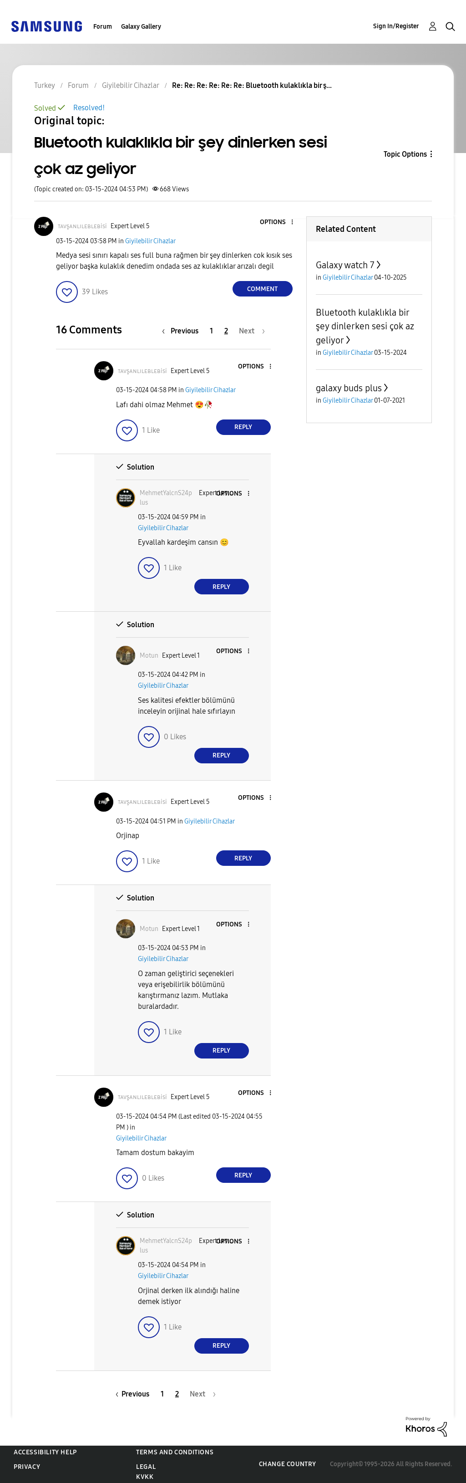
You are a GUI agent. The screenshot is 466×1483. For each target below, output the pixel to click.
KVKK (144, 1477)
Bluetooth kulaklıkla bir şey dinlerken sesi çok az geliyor (365, 326)
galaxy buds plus (349, 388)
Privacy (27, 1467)
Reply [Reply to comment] (243, 427)
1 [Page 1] (211, 331)
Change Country (287, 1464)
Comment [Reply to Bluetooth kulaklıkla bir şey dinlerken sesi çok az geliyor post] (262, 289)
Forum (102, 27)
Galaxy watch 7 (345, 265)
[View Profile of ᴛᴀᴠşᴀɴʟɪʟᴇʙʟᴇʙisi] (82, 226)
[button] (277, 222)
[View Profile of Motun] (149, 656)
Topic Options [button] (405, 154)
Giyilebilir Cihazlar (150, 241)
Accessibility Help (45, 1452)
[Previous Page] (182, 331)
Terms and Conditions (174, 1452)
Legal (146, 1467)
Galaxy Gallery (141, 27)
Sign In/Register (396, 26)
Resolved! (89, 107)
